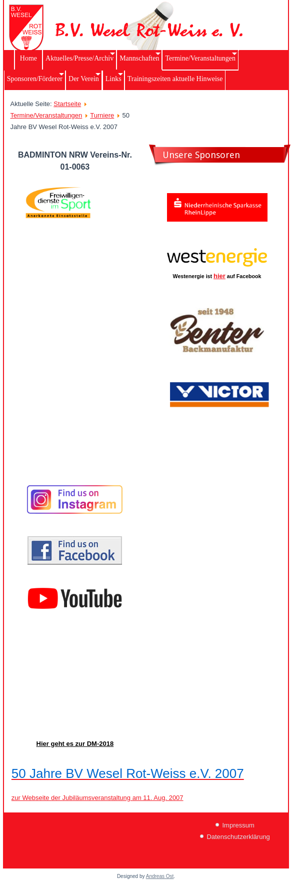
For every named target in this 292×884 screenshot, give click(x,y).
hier (220, 276)
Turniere (102, 115)
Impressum (238, 825)
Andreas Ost (160, 876)
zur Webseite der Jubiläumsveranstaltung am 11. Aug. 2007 (98, 797)
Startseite (67, 104)
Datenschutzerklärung (238, 836)
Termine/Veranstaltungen (46, 115)
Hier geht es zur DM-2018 (75, 743)
